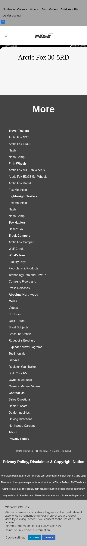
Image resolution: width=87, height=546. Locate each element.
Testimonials (17, 353)
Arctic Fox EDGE (20, 143)
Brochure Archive (20, 334)
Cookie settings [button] (15, 537)
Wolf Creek (16, 248)
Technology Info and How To (27, 275)
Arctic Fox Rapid (20, 183)
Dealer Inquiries (19, 412)
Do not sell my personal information (27, 530)
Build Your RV (69, 9)
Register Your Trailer (22, 366)
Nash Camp (16, 157)
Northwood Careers (15, 9)
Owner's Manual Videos (24, 386)
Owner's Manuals (20, 379)
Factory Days (17, 261)
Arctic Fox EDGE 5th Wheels (28, 176)
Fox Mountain (18, 189)
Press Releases (19, 288)
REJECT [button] (49, 537)
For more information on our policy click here (33, 525)
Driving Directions (20, 419)
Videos (34, 9)
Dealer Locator (12, 15)
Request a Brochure (22, 340)
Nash (12, 150)
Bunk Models (50, 9)
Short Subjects (18, 327)
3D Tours (15, 314)
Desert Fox (16, 229)
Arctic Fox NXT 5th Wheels (27, 170)
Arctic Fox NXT (19, 137)
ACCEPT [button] (34, 537)
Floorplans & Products (23, 268)
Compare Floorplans (22, 281)
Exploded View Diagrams (25, 347)
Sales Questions (20, 399)
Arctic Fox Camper (21, 242)
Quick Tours (16, 320)
